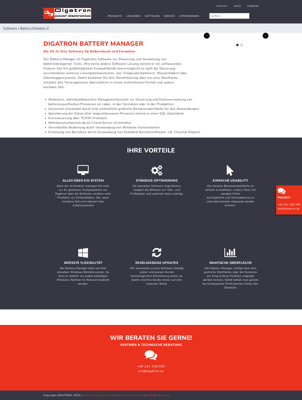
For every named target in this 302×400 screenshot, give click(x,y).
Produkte (115, 16)
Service (169, 16)
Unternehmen (189, 16)
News (237, 6)
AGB (150, 395)
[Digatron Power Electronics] (67, 13)
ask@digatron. (287, 208)
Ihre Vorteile (151, 150)
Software (152, 16)
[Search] (229, 16)
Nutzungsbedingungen (98, 395)
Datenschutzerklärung (130, 395)
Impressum (163, 395)
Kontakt (222, 6)
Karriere (253, 6)
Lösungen (133, 16)
